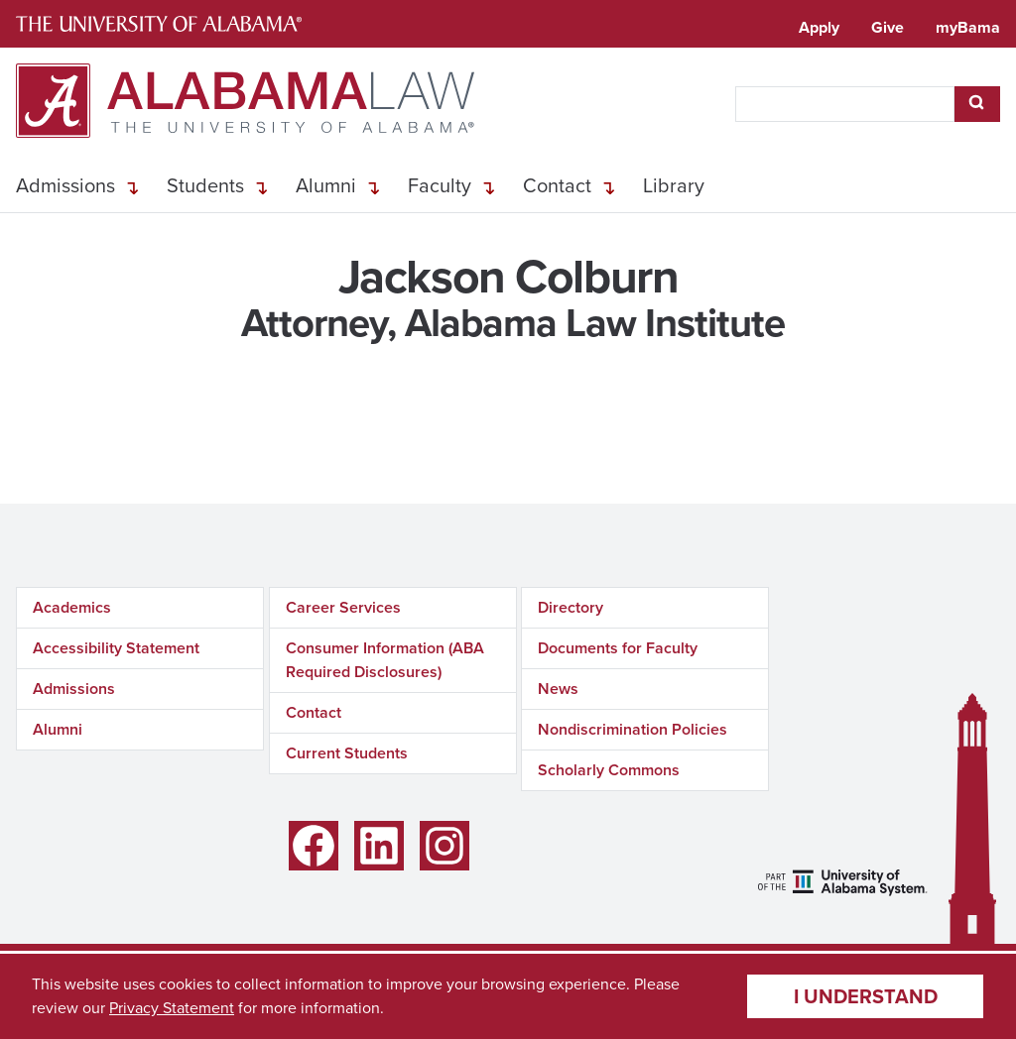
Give (887, 27)
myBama (968, 27)
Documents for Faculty (618, 647)
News (558, 688)
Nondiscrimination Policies (632, 729)
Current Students (347, 753)
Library (673, 185)
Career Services (343, 607)
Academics (72, 607)
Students (205, 185)
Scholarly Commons (609, 769)
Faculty (439, 185)
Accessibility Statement (116, 647)
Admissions (65, 185)
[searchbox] (844, 104)
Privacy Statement (171, 1007)
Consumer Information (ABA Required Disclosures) (385, 659)
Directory (570, 607)
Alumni (326, 185)
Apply (819, 27)
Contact (557, 185)
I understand (866, 996)
